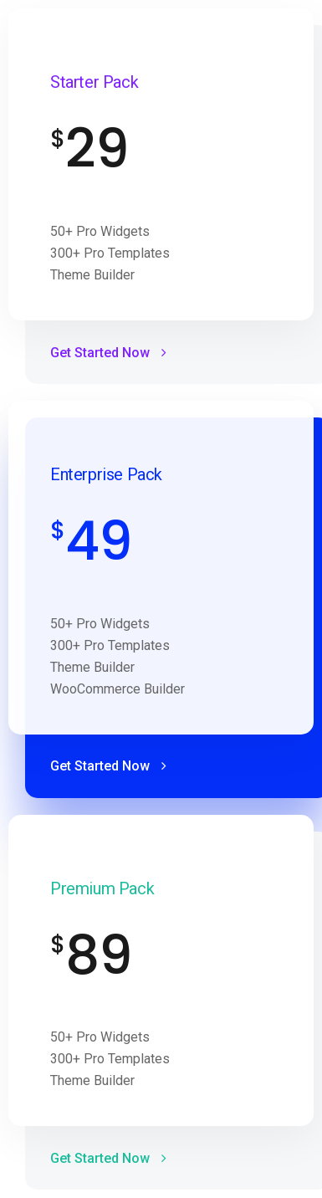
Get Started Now (108, 353)
